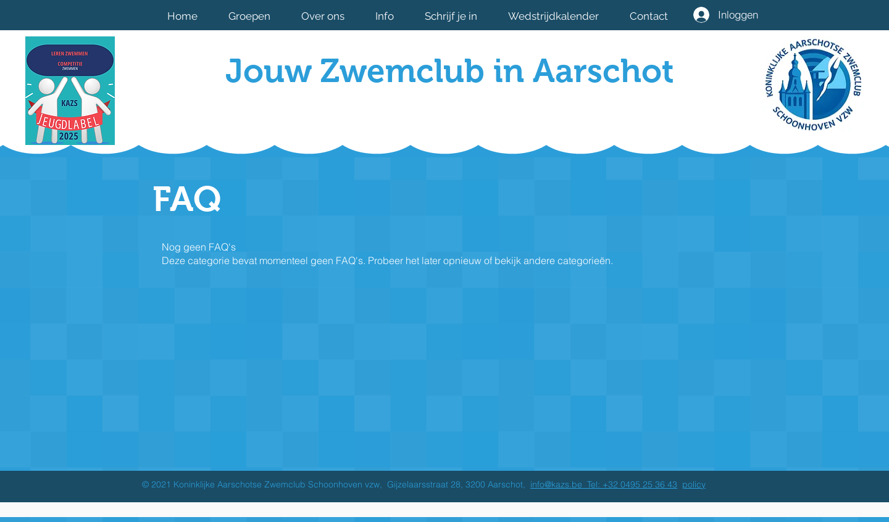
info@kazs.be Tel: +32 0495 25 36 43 (603, 484)
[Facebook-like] (597, 113)
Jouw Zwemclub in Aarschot (449, 70)
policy (694, 484)
